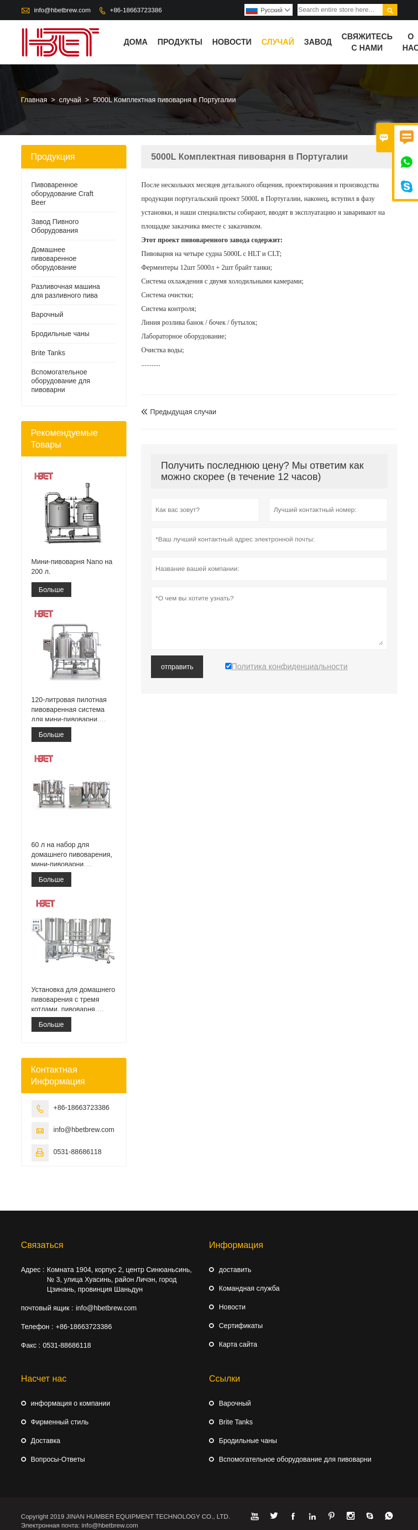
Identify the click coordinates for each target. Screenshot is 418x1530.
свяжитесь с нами (367, 42)
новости (231, 42)
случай (278, 42)
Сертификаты (241, 1326)
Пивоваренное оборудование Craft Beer (62, 193)
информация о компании (70, 1403)
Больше (51, 590)
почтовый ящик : (47, 1308)
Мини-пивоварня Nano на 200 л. (72, 566)
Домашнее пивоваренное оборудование (54, 258)
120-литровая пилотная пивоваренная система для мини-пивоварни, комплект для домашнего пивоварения (71, 710)
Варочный (47, 314)
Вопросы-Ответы (58, 1459)
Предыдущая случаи (178, 412)
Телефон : (37, 1327)
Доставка (45, 1441)
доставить (235, 1270)
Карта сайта (238, 1344)
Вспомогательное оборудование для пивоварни (60, 381)
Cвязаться (42, 1245)
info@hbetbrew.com (62, 10)
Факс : (31, 1345)
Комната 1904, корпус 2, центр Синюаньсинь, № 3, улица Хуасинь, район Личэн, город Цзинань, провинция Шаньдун (119, 1279)
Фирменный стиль (60, 1422)
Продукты (179, 42)
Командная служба (249, 1288)
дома (135, 42)
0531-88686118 (78, 1152)
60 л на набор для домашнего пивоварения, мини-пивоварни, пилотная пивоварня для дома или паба (72, 855)
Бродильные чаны (60, 334)
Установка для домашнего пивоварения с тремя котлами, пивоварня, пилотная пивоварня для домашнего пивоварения (73, 1000)
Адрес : (33, 1270)
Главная (34, 100)
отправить (177, 667)
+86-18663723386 (136, 10)
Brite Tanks (48, 353)
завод (317, 42)
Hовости (232, 1307)
